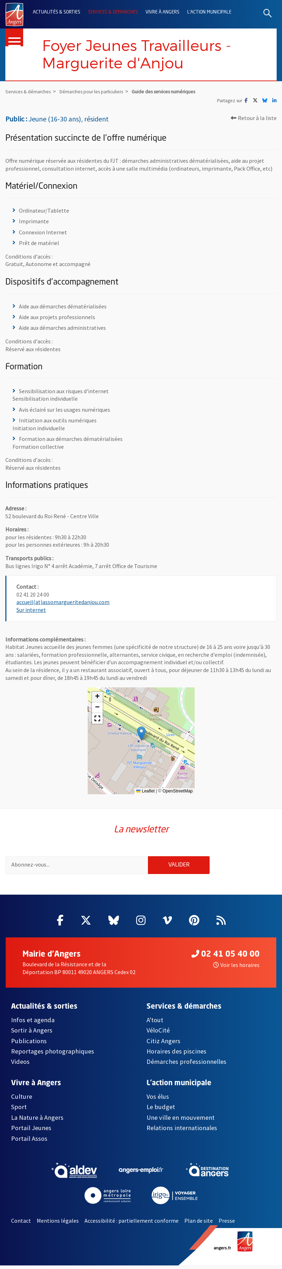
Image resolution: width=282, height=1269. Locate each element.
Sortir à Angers (31, 1034)
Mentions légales (58, 1224)
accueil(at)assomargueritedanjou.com (62, 603)
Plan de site (198, 1224)
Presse (227, 1224)
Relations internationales (182, 1131)
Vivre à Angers (162, 12)
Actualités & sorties (56, 12)
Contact (21, 1224)
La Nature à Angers (37, 1121)
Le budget (161, 1111)
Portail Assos (29, 1142)
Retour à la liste (254, 119)
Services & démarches (113, 12)
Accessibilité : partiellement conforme (131, 1224)
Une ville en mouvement (181, 1121)
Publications (29, 1044)
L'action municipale (209, 12)
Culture (21, 1100)
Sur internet (31, 611)
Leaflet (145, 792)
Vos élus (158, 1100)
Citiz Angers (163, 1044)
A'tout (155, 1023)
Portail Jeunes (31, 1131)
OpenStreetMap (178, 792)
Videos (20, 1065)
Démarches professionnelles (186, 1065)
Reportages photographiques (52, 1055)
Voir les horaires (236, 968)
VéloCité (158, 1034)
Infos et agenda (33, 1023)
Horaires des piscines (176, 1055)
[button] (141, 735)
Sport (19, 1111)
